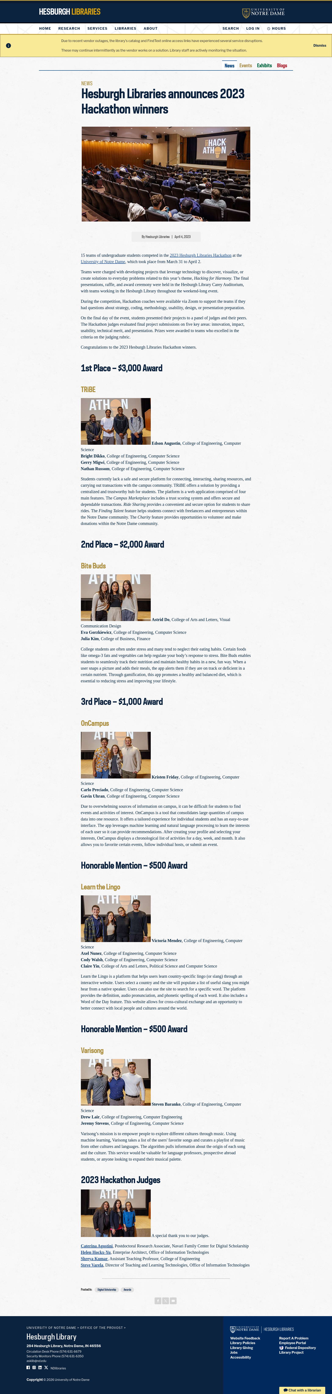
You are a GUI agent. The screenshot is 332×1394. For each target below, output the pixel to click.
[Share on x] (165, 1300)
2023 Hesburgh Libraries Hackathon (200, 255)
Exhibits (264, 65)
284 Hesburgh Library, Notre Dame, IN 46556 (63, 1346)
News (229, 66)
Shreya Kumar (94, 1258)
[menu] (102, 28)
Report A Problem (293, 1338)
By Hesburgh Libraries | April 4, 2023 (166, 237)
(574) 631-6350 (72, 1356)
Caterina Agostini (97, 1246)
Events (245, 65)
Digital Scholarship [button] (107, 1289)
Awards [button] (127, 1289)
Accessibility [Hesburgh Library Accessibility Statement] (240, 1357)
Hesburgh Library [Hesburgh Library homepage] (51, 1336)
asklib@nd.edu (36, 1361)
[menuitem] (45, 28)
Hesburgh (69, 11)
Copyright (34, 1380)
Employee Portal (292, 1343)
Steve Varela (92, 1265)
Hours (279, 29)
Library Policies (242, 1343)
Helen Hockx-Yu (96, 1252)
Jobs (234, 1353)
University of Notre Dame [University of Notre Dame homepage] (51, 1327)
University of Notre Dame (103, 261)
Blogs (282, 65)
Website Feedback (245, 1338)
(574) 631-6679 (70, 1351)
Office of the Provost (101, 1327)
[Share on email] (173, 1300)
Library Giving (241, 1348)
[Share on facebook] (158, 1300)
